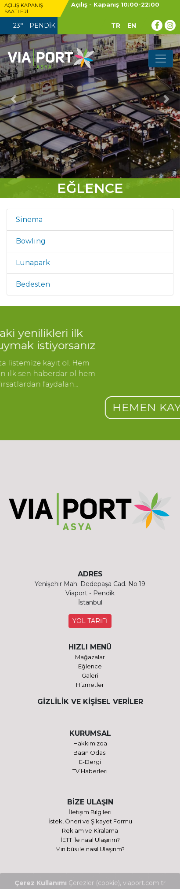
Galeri (90, 675)
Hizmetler (90, 684)
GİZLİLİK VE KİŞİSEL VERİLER (90, 701)
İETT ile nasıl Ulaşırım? (90, 839)
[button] (13, 99)
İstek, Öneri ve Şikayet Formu (90, 821)
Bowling (31, 241)
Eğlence (90, 666)
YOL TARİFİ (90, 621)
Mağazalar (90, 656)
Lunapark (33, 262)
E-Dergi (90, 761)
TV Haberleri (90, 771)
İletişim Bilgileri (90, 811)
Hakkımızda (90, 743)
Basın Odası (90, 752)
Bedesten (33, 284)
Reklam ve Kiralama (90, 830)
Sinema (29, 219)
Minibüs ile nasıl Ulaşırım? (90, 848)
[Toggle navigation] (160, 58)
